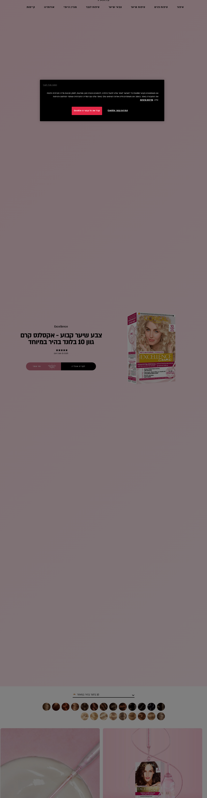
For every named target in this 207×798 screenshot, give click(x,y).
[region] (102, 100)
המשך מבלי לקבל (50, 85)
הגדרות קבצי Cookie (118, 110)
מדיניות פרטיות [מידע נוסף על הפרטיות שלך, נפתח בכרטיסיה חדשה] (146, 100)
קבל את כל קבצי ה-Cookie (87, 110)
